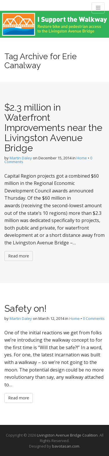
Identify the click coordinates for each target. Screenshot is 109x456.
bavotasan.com (65, 446)
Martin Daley (21, 158)
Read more (18, 256)
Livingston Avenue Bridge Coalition (67, 435)
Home (81, 158)
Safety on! (25, 308)
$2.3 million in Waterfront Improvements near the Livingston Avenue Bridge (53, 128)
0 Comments (94, 318)
